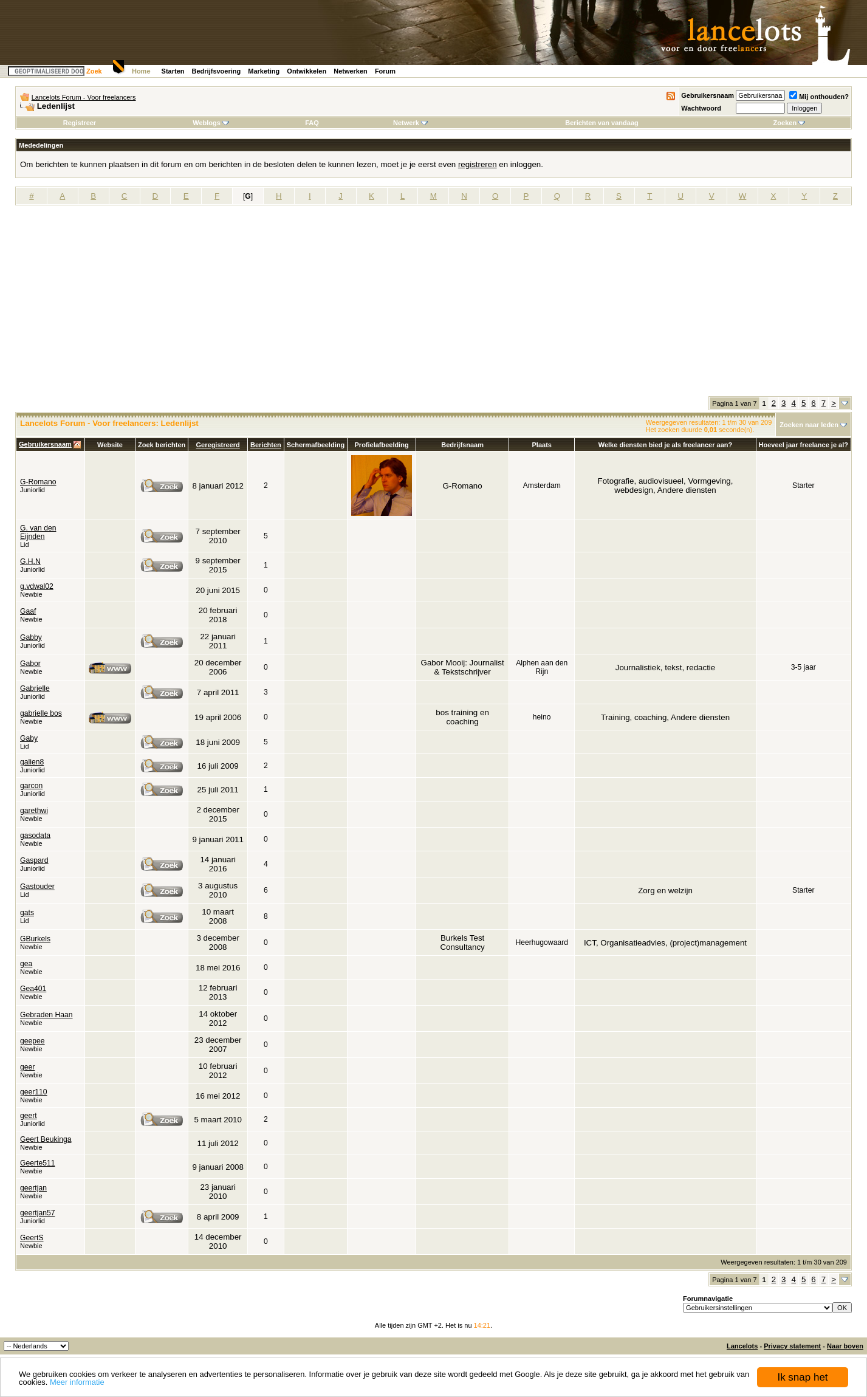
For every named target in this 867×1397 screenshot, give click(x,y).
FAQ (312, 122)
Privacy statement (792, 1346)
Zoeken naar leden (809, 424)
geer (27, 1067)
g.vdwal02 (36, 586)
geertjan (33, 1188)
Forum (385, 71)
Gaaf (28, 611)
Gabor (30, 663)
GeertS (32, 1238)
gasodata (35, 835)
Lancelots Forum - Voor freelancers (84, 97)
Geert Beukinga (45, 1139)
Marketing (263, 71)
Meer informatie (77, 1382)
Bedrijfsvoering (216, 71)
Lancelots (742, 1346)
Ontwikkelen (306, 71)
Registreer (79, 122)
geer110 (33, 1092)
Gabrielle (35, 688)
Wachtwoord (701, 108)
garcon (31, 785)
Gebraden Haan (46, 1015)
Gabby (31, 637)
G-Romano (38, 482)
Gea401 (33, 988)
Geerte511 (37, 1163)
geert (28, 1115)
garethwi (34, 810)
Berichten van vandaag (601, 122)
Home (141, 71)
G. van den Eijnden (38, 532)
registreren (477, 164)
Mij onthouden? (819, 96)
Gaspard (34, 860)
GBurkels (35, 939)
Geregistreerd (218, 444)
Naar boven (845, 1346)
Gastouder (37, 886)
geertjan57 (37, 1213)
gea (26, 963)
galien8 (32, 762)
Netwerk (410, 122)
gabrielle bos (41, 713)
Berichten (265, 444)
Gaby (29, 738)
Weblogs (211, 122)
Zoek (94, 71)
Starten (173, 71)
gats (27, 912)
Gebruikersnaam (707, 95)
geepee (32, 1041)
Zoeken (789, 122)
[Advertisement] (433, 305)
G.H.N (30, 561)
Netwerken (351, 71)
